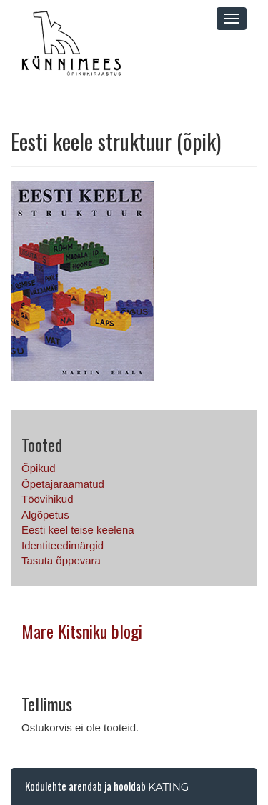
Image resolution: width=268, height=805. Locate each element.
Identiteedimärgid (62, 545)
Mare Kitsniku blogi (81, 631)
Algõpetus (45, 515)
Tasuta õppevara (61, 560)
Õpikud (38, 468)
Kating (168, 787)
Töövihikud (47, 499)
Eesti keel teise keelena (77, 530)
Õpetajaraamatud (62, 484)
